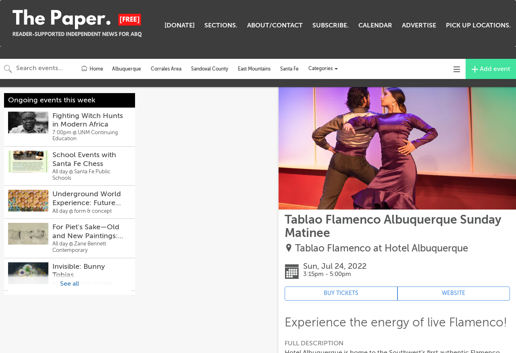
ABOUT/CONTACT (275, 25)
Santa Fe (289, 69)
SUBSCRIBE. (330, 25)
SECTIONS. (220, 25)
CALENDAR (375, 25)
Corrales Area (166, 69)
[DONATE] (179, 25)
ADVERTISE (419, 25)
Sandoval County (209, 69)
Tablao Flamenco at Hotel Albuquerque (381, 248)
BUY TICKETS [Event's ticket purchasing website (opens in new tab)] (341, 293)
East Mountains (254, 69)
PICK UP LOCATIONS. (478, 25)
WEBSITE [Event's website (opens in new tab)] (453, 293)
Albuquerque (126, 69)
